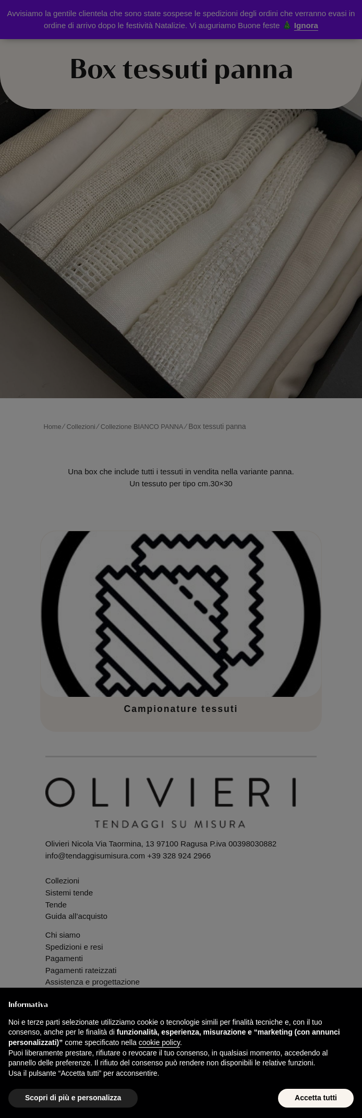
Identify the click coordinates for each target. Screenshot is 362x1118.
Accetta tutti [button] (316, 1098)
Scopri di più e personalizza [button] (73, 1098)
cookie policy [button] (159, 1042)
